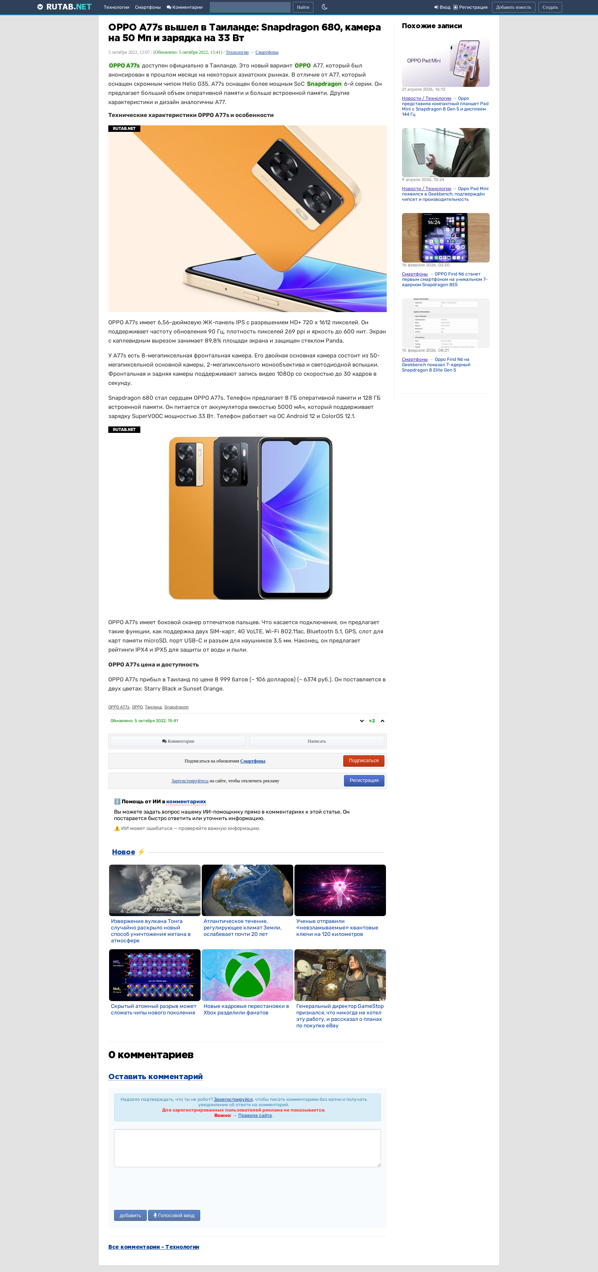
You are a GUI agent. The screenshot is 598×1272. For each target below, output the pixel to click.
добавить (130, 1215)
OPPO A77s (119, 707)
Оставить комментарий (155, 1076)
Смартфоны (148, 7)
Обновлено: (144, 721)
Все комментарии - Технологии (153, 1247)
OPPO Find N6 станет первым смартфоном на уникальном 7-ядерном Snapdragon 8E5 (445, 279)
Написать (317, 741)
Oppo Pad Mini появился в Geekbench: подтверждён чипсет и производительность (445, 194)
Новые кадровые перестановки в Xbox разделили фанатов (246, 1009)
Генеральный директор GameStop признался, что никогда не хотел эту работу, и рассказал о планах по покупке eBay (340, 1016)
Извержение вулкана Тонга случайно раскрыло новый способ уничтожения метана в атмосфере (151, 931)
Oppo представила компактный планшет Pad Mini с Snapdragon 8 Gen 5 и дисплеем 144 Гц (445, 106)
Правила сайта (255, 1115)
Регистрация (364, 780)
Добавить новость (513, 7)
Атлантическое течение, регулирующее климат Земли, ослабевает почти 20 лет (242, 927)
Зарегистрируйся (233, 1099)
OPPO (137, 707)
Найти (303, 7)
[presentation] (172, 1189)
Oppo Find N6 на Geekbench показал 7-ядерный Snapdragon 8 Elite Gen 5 (436, 365)
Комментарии (185, 7)
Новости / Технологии (426, 98)
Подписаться (364, 760)
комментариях (186, 801)
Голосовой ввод (174, 1215)
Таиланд (153, 707)
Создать (550, 7)
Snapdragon (176, 707)
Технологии (116, 7)
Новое (123, 852)
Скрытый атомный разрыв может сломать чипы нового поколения (153, 1009)
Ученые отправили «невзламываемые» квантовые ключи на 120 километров (337, 927)
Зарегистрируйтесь (190, 780)
